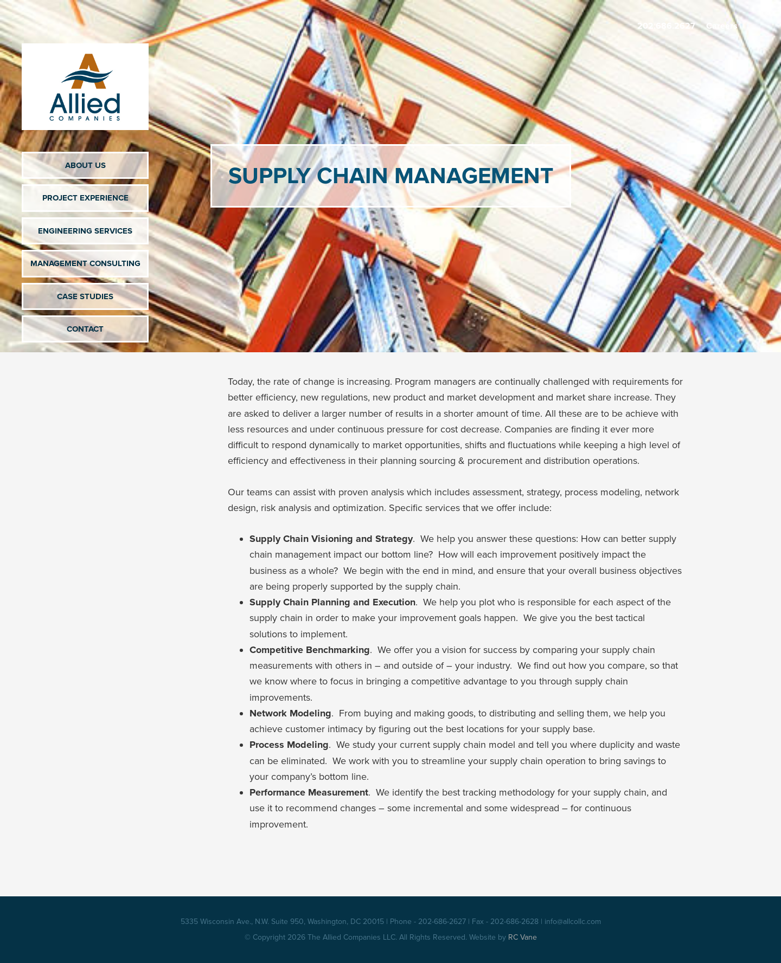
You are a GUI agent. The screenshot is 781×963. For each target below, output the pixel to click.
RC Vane (522, 937)
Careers (722, 26)
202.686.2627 (666, 26)
